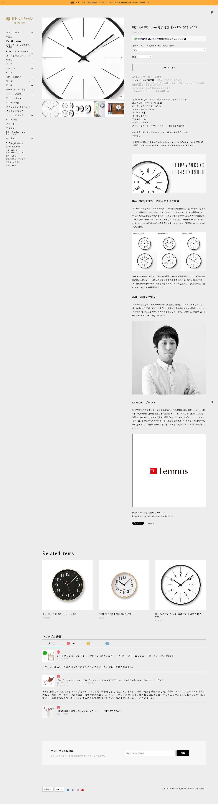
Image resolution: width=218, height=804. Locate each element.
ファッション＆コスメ (17, 103)
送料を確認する (162, 91)
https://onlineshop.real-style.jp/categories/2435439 (166, 145)
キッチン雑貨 (19, 99)
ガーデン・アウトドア (17, 86)
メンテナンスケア (15, 108)
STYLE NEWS (13, 139)
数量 (134, 57)
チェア (10, 61)
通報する (150, 523)
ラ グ (9, 78)
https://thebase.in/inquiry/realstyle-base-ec (152, 516)
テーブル (10, 65)
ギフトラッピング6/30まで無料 (18, 43)
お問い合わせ (11, 156)
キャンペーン (12, 29)
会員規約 (202, 788)
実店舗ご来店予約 (13, 162)
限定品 (9, 33)
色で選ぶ (10, 135)
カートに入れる (169, 68)
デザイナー (11, 125)
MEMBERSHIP (12, 150)
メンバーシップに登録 (144, 80)
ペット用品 (11, 116)
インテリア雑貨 (19, 90)
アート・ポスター (19, 95)
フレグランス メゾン (16, 52)
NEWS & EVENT (13, 147)
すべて (51, 643)
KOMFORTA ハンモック (18, 48)
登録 (183, 753)
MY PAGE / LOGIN (16, 152)
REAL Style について (15, 144)
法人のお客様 (11, 165)
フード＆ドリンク (15, 112)
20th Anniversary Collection (15, 130)
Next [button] (121, 58)
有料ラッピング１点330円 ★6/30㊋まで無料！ (154, 46)
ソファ (15, 56)
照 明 (9, 82)
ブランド (10, 120)
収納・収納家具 (19, 73)
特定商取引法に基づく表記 (188, 788)
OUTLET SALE (13, 37)
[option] (83, 58)
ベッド (9, 69)
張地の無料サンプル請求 (15, 159)
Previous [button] (45, 58)
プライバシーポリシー (170, 788)
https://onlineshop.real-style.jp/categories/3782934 (176, 142)
